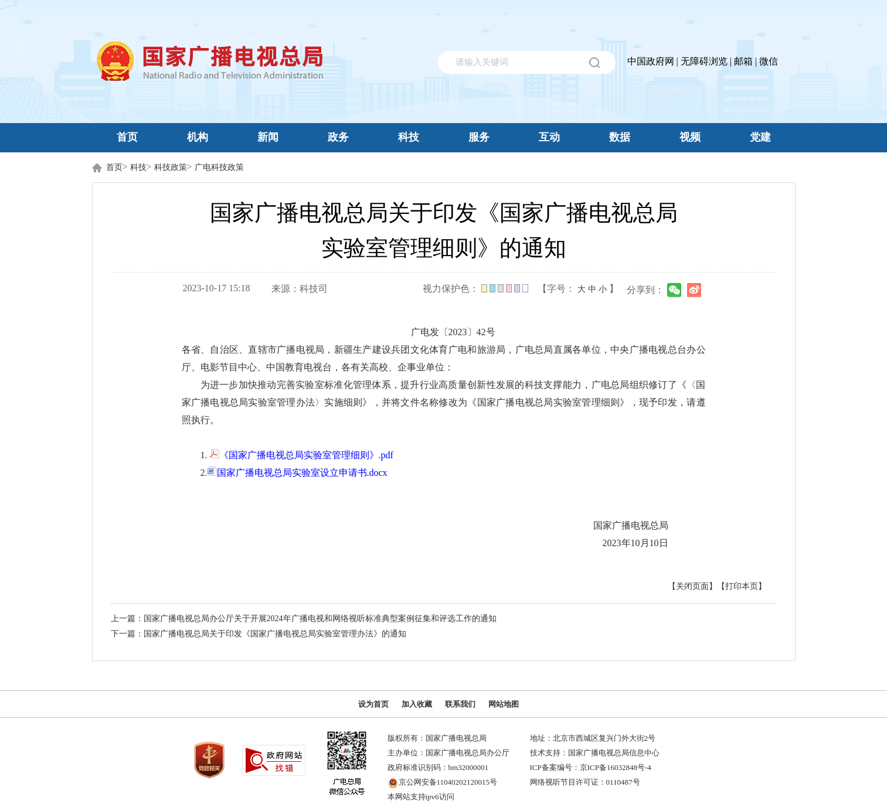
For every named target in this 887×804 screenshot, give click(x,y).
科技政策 (170, 167)
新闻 (267, 137)
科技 (408, 137)
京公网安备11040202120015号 (448, 782)
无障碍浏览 (704, 61)
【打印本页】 (741, 586)
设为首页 (373, 704)
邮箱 (743, 61)
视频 (690, 137)
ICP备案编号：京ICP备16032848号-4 (590, 767)
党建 (760, 137)
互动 (549, 137)
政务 (338, 137)
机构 (197, 137)
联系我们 (460, 704)
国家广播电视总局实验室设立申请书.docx (298, 473)
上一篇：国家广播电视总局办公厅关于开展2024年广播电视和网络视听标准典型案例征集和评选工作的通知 (304, 618)
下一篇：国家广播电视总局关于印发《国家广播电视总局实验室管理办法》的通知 (258, 633)
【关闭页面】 (692, 586)
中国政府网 (650, 61)
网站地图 (503, 704)
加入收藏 (417, 704)
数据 (619, 137)
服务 (479, 137)
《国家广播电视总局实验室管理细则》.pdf (301, 455)
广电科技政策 (219, 167)
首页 (127, 137)
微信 (768, 61)
